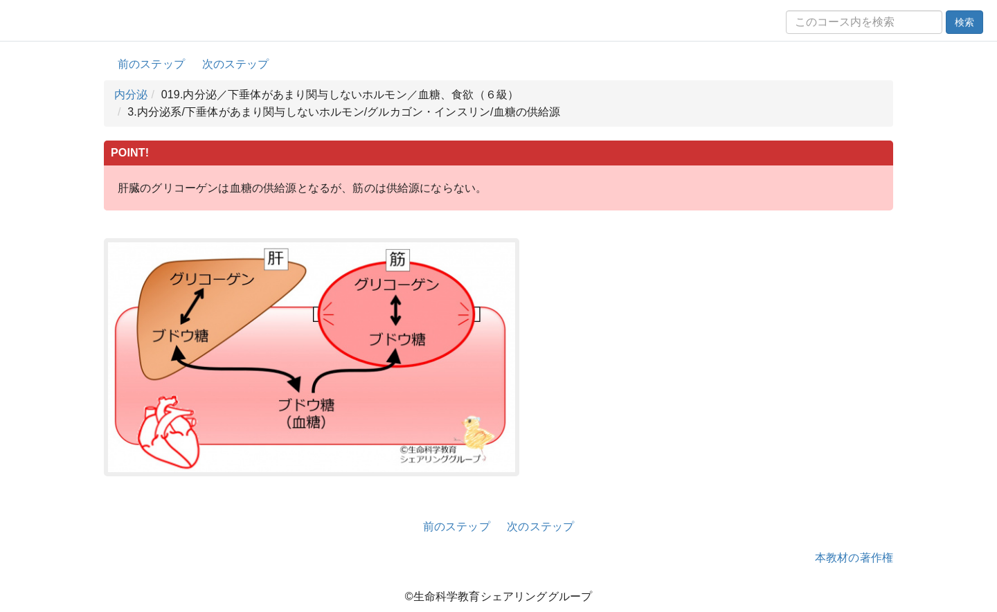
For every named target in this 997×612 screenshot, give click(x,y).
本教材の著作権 (854, 558)
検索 (964, 22)
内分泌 (130, 94)
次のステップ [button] (235, 64)
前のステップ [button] (151, 64)
